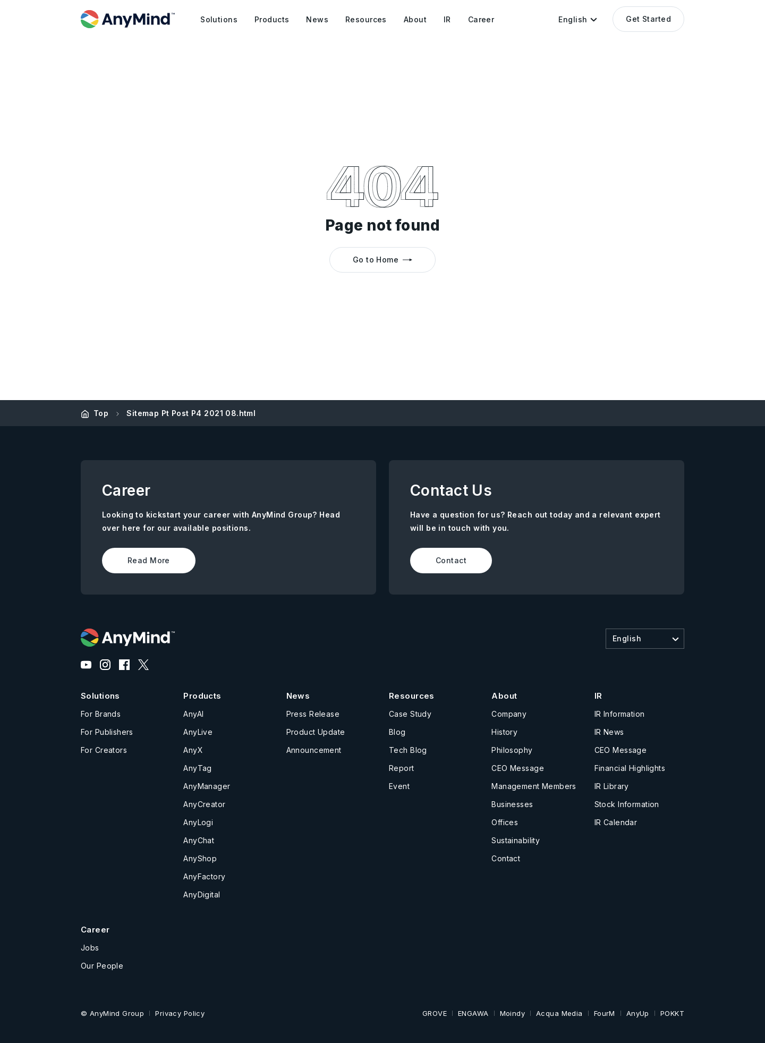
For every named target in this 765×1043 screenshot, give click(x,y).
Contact (451, 560)
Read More (149, 560)
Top (101, 413)
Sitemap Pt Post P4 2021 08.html (191, 413)
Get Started (648, 18)
